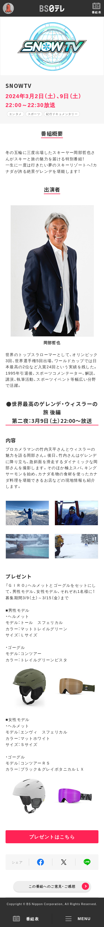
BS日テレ (52, 8)
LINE (86, 862)
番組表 (26, 918)
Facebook (40, 862)
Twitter (63, 862)
